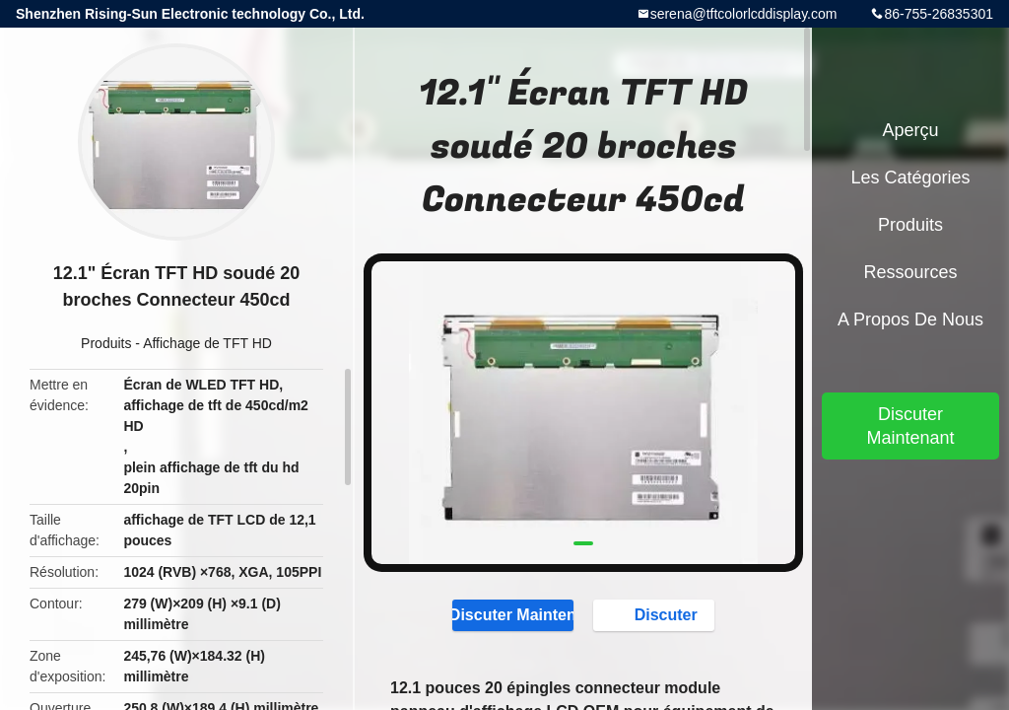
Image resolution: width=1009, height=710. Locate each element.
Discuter (656, 614)
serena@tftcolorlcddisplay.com (744, 14)
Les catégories (910, 177)
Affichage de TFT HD (207, 343)
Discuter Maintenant (512, 614)
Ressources (910, 272)
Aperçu (910, 130)
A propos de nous (910, 319)
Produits (106, 343)
